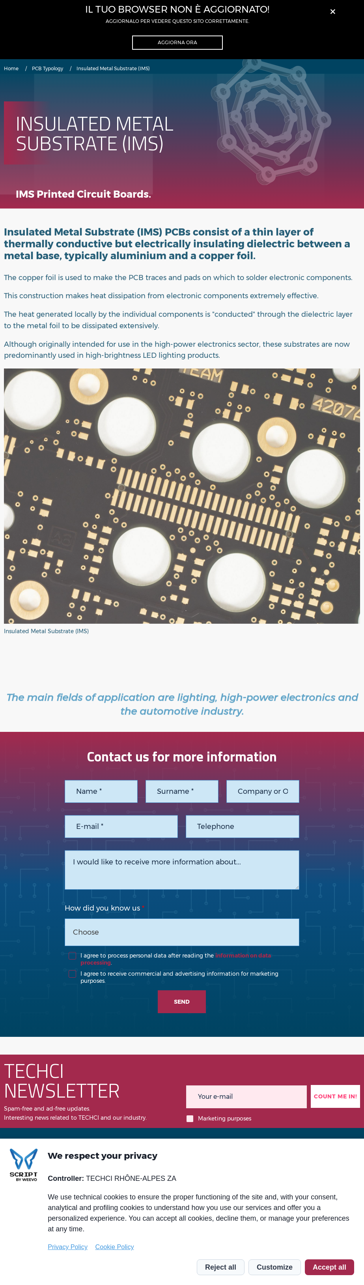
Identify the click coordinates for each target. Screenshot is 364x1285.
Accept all (329, 1267)
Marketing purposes (224, 1118)
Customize (275, 1267)
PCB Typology (47, 68)
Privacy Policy (68, 1246)
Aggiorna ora (177, 42)
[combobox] (182, 932)
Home (11, 68)
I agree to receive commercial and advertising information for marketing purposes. (179, 977)
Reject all (220, 1267)
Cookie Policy (114, 1246)
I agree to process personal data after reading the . (175, 959)
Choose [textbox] (86, 932)
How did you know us (102, 908)
